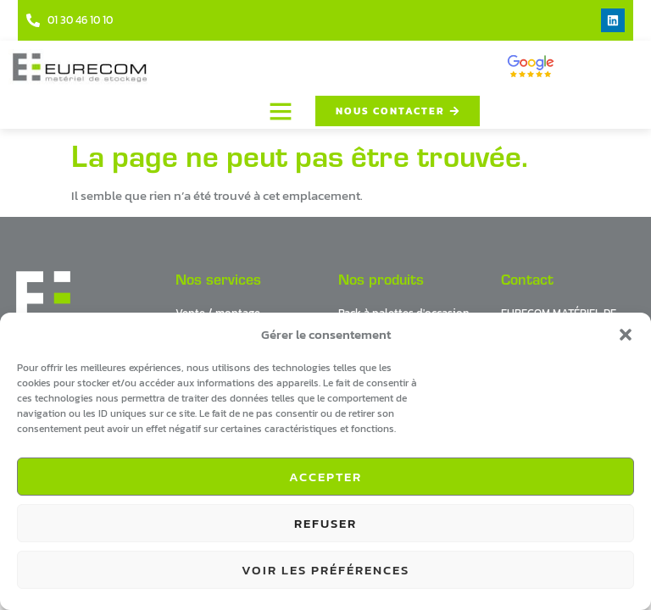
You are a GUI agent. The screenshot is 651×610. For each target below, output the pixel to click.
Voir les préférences (325, 570)
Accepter (325, 476)
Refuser (325, 523)
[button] (625, 334)
